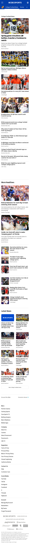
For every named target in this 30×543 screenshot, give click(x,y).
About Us (3, 430)
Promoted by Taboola (23, 397)
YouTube (3, 479)
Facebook (4, 487)
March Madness (5, 420)
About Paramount (6, 435)
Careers (3, 432)
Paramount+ (4, 438)
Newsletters (4, 505)
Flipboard (4, 496)
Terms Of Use (5, 448)
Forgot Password (6, 511)
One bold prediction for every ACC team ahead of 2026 (15, 84)
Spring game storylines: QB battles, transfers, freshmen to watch (15, 32)
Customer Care (5, 472)
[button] (27, 7)
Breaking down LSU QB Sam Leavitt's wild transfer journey (15, 108)
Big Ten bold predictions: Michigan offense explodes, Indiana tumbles (15, 61)
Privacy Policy (5, 451)
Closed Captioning (6, 459)
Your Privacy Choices (7, 456)
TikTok (3, 481)
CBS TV (3, 441)
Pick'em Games (5, 409)
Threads (3, 493)
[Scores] (22, 7)
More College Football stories (15, 387)
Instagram (4, 484)
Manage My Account (7, 503)
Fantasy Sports (5, 411)
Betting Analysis (6, 417)
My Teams (4, 508)
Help (2, 469)
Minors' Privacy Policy (7, 453)
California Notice (6, 462)
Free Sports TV (5, 414)
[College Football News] (11, 7)
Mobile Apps (4, 423)
